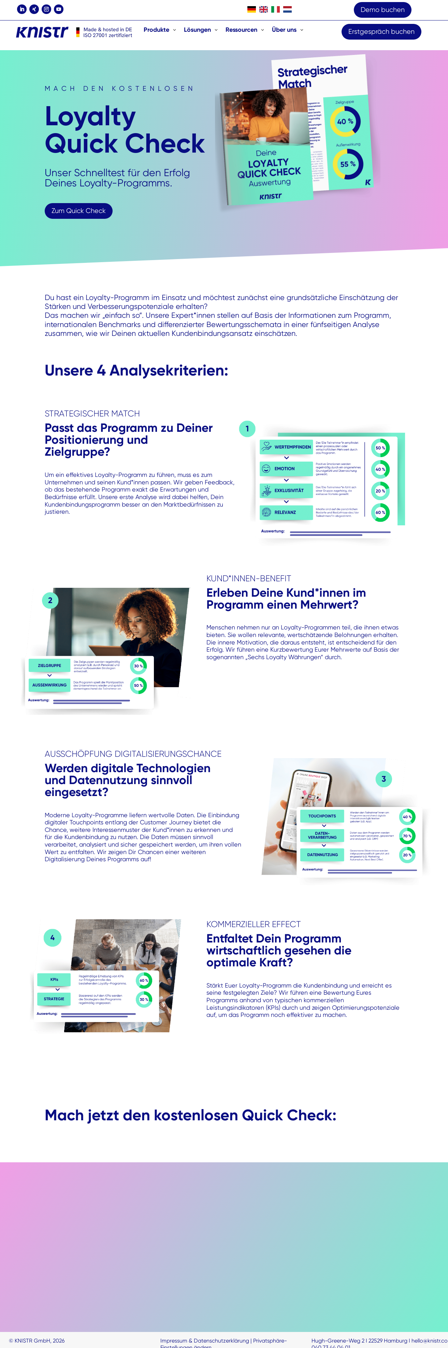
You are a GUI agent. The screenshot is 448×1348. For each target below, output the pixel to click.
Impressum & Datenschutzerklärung (204, 1340)
